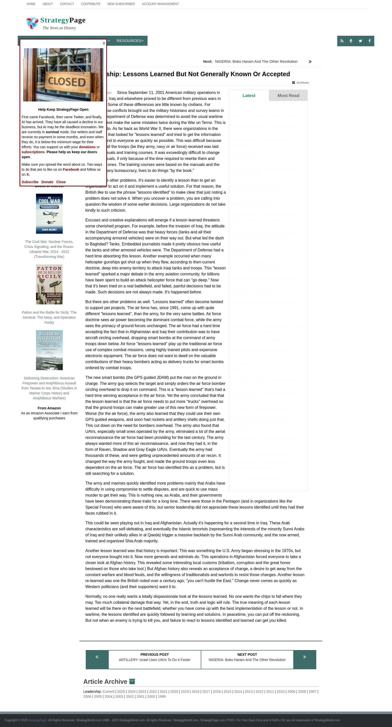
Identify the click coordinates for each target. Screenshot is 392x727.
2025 (121, 692)
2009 (291, 692)
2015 (227, 692)
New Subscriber (121, 4)
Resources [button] (130, 40)
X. (28, 174)
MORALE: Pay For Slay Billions (259, 345)
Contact (67, 4)
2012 (259, 692)
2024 (132, 692)
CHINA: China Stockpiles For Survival (264, 282)
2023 (142, 692)
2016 (217, 692)
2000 (151, 697)
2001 (140, 697)
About (47, 4)
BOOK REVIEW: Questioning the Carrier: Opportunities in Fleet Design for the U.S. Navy (267, 223)
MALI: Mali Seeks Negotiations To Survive (268, 321)
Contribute (90, 4)
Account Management (160, 4)
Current (108, 692)
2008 (302, 692)
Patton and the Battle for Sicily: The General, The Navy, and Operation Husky (49, 294)
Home (31, 4)
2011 (270, 692)
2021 (164, 692)
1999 (162, 697)
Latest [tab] (248, 95)
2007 (312, 692)
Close (61, 182)
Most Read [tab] (288, 95)
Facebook (71, 169)
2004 (108, 697)
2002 (130, 697)
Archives (300, 82)
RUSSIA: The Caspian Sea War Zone (264, 121)
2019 (185, 692)
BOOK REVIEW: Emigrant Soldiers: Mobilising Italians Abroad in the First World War (263, 428)
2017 (206, 692)
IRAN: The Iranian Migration (256, 482)
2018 (196, 692)
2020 (174, 692)
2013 (249, 692)
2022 (153, 692)
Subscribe (30, 182)
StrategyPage (37, 720)
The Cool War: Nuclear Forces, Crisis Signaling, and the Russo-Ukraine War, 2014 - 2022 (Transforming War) (49, 226)
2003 (119, 697)
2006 (87, 697)
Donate (47, 182)
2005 (98, 697)
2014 (238, 692)
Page (55, 24)
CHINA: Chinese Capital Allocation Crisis (267, 458)
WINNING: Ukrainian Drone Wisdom (263, 414)
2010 (280, 692)
